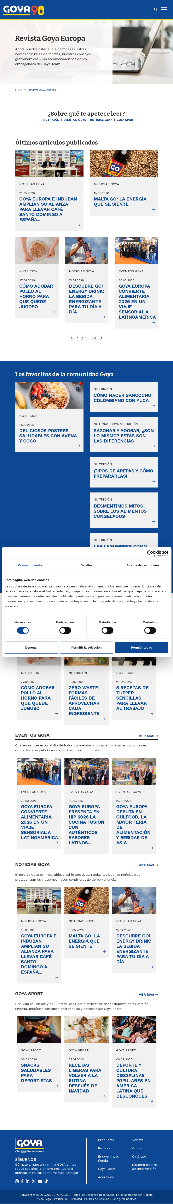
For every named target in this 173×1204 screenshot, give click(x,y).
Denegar (31, 647)
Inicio (18, 90)
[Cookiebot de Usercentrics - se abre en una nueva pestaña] (150, 553)
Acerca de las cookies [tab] (143, 565)
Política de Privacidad (68, 1199)
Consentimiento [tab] (30, 565)
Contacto (139, 1149)
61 (94, 338)
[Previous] (72, 338)
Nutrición (51, 120)
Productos (106, 1140)
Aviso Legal (44, 1199)
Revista (137, 1140)
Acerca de (106, 1177)
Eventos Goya (74, 120)
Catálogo (139, 1157)
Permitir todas (141, 647)
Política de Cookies (96, 1199)
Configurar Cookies (123, 1199)
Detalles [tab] (86, 565)
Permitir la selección (86, 647)
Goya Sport (125, 120)
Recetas (104, 1149)
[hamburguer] (164, 9)
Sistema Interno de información (145, 1167)
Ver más (148, 736)
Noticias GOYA (101, 120)
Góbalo (148, 1195)
